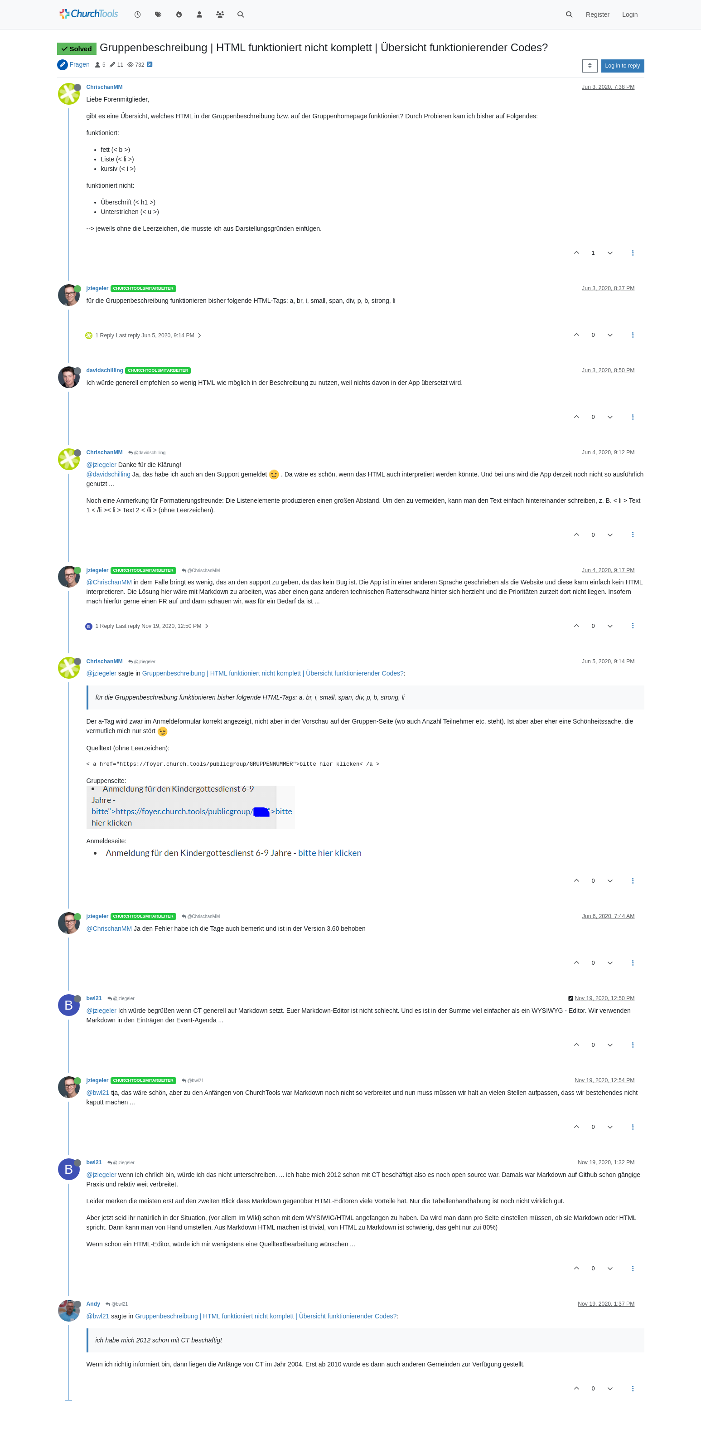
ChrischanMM (105, 87)
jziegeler (98, 288)
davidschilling (105, 370)
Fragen (79, 64)
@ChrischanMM (201, 570)
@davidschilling (146, 452)
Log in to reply (622, 66)
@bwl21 (193, 1080)
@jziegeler (101, 464)
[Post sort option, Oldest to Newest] (589, 65)
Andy (94, 1304)
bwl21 (94, 998)
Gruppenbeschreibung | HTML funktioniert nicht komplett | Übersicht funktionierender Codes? (273, 673)
